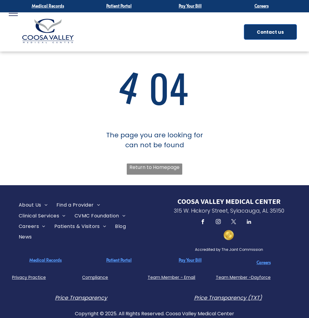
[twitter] (233, 222)
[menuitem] (33, 205)
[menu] (13, 13)
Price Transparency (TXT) (228, 297)
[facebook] (203, 222)
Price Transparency (81, 297)
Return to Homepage (154, 167)
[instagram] (218, 222)
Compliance (95, 277)
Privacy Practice (29, 277)
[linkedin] (249, 222)
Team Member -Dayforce (243, 277)
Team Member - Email (171, 277)
